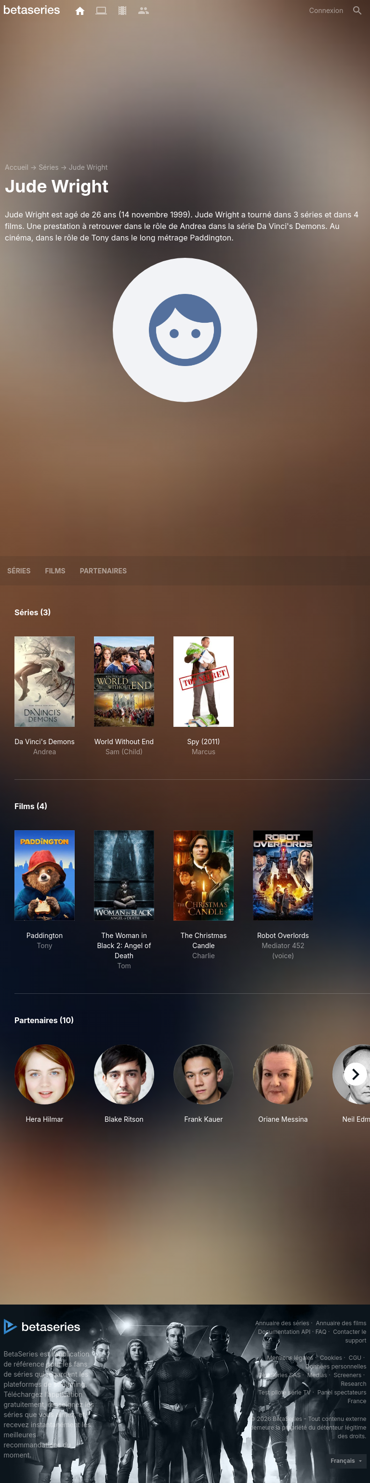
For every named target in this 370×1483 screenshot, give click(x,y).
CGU (355, 1357)
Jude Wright (88, 167)
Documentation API (284, 1331)
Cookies (331, 1357)
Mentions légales (290, 1357)
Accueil (16, 167)
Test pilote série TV (284, 1392)
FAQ (321, 1331)
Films (55, 571)
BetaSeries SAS (279, 1375)
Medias (317, 1375)
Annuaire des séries (282, 1323)
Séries (49, 167)
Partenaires (103, 571)
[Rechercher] (357, 10)
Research (354, 1383)
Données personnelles (335, 1366)
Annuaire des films (341, 1323)
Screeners (347, 1375)
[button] (44, 1084)
